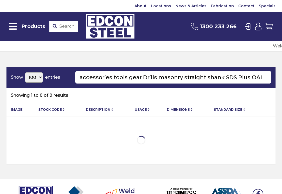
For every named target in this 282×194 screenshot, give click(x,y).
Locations (161, 6)
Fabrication (222, 6)
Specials (267, 6)
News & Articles (190, 6)
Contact (246, 6)
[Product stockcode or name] (67, 26)
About (140, 6)
